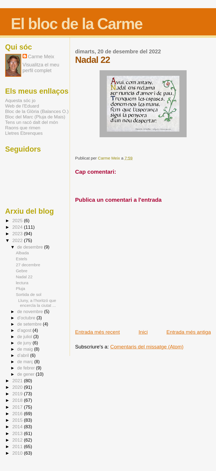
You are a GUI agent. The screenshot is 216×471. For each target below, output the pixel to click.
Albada (22, 252)
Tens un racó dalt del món (31, 122)
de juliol (25, 336)
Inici (143, 332)
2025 (18, 220)
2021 (18, 380)
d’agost (25, 330)
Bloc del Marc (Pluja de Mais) (35, 117)
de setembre (30, 324)
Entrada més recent (97, 332)
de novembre (30, 311)
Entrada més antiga (188, 332)
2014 (18, 426)
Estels (21, 258)
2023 (18, 233)
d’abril (23, 355)
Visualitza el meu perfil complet (41, 67)
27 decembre (28, 264)
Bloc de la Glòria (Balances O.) (37, 111)
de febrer (26, 367)
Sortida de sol (28, 294)
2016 (18, 413)
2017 (18, 407)
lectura (22, 282)
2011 (18, 446)
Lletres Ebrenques (24, 133)
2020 (18, 387)
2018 (18, 400)
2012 (18, 440)
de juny (25, 342)
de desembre (30, 246)
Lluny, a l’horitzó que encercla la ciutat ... (36, 303)
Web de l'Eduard (22, 106)
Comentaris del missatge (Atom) (146, 347)
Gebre (21, 270)
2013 (18, 433)
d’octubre (26, 317)
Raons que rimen (22, 127)
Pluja (20, 288)
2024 (18, 227)
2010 (18, 453)
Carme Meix (109, 158)
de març (25, 361)
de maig (25, 349)
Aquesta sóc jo (20, 100)
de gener (26, 374)
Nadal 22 (24, 276)
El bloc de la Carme (77, 23)
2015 (18, 420)
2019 (18, 393)
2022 (18, 240)
